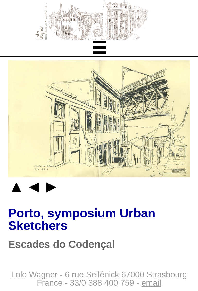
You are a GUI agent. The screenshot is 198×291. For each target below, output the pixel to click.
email (151, 282)
